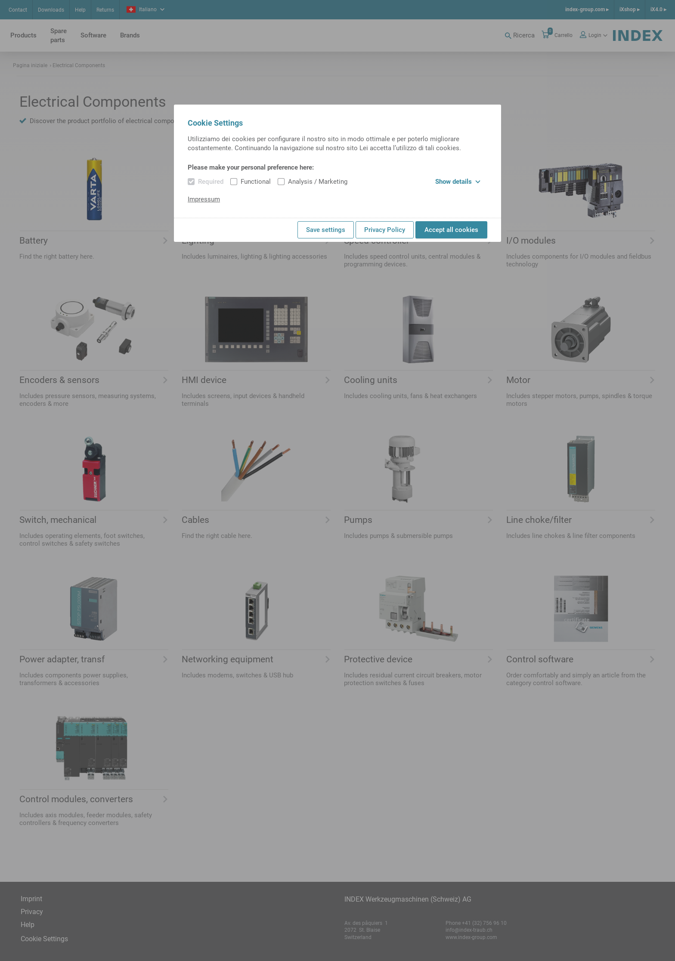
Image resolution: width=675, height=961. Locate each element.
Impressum (204, 199)
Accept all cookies (451, 230)
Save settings (325, 230)
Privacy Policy (384, 230)
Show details (457, 181)
